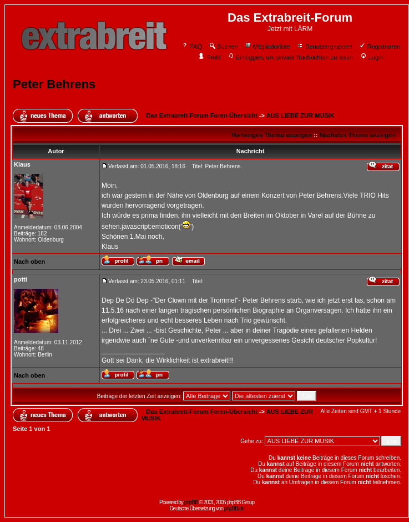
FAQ (191, 46)
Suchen (223, 46)
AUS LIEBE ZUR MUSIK (300, 115)
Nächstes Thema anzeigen (357, 135)
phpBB (191, 502)
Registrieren (379, 46)
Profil (209, 57)
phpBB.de (234, 508)
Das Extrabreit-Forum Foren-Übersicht (201, 115)
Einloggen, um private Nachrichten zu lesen (291, 57)
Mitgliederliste (267, 46)
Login (371, 57)
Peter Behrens (54, 84)
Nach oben (29, 261)
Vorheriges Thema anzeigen (271, 135)
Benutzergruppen (324, 46)
